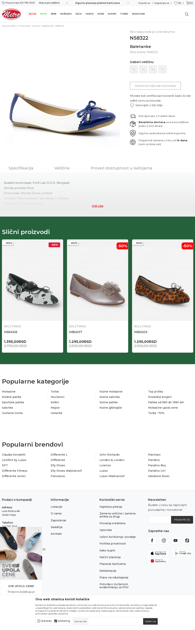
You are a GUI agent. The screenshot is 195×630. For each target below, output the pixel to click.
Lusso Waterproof (112, 476)
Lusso (104, 470)
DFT (5, 465)
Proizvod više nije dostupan (155, 85)
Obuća (36, 25)
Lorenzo (105, 465)
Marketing (64, 621)
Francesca (58, 476)
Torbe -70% (156, 413)
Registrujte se (161, 3)
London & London (112, 460)
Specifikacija (21, 168)
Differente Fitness (14, 470)
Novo (43, 13)
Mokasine (9, 391)
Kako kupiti (107, 550)
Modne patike (11, 397)
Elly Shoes (58, 465)
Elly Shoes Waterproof (66, 470)
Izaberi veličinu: (142, 62)
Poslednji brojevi (159, 397)
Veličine (62, 168)
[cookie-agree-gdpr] (150, 621)
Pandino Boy (157, 465)
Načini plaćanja (110, 557)
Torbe (124, 13)
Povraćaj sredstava (112, 523)
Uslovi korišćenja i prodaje (118, 537)
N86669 (140, 332)
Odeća (90, 13)
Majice (55, 407)
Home (100, 13)
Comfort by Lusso (14, 460)
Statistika (46, 621)
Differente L (59, 454)
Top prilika (155, 391)
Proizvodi (24, 25)
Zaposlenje (58, 520)
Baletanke (47, 25)
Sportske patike (13, 402)
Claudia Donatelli (13, 454)
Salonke (7, 407)
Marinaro (154, 454)
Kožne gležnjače (111, 407)
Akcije (32, 13)
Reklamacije (108, 571)
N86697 (75, 332)
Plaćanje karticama (113, 564)
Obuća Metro (9, 25)
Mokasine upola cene (163, 407)
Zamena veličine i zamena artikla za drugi (117, 515)
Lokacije (56, 506)
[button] (146, 105)
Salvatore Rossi (158, 476)
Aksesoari (138, 13)
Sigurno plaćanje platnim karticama (97, 3)
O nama (56, 513)
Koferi (112, 13)
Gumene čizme (12, 413)
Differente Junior (14, 476)
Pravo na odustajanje (114, 577)
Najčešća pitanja (111, 506)
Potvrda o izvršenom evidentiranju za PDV (114, 585)
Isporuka (106, 530)
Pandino (154, 460)
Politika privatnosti (113, 543)
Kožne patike (109, 402)
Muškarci (66, 13)
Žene (53, 13)
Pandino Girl (156, 470)
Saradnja (56, 527)
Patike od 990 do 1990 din (166, 402)
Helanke (56, 413)
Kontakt (56, 534)
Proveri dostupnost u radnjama (121, 168)
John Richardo (110, 454)
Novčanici (57, 397)
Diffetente (58, 460)
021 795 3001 (9, 526)
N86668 (10, 332)
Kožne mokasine (111, 391)
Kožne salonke (110, 397)
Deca (79, 13)
